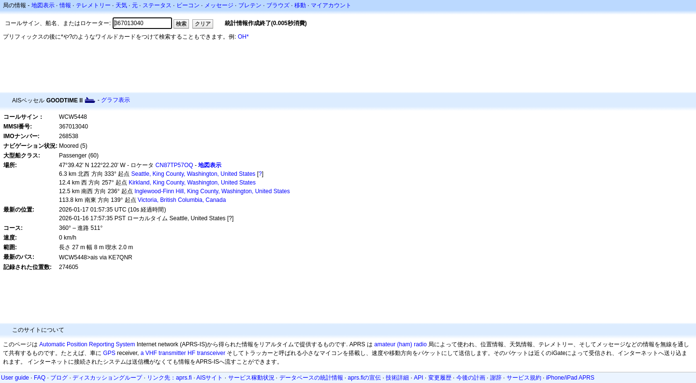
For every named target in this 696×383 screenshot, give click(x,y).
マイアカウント (331, 5)
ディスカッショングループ (107, 377)
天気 (121, 5)
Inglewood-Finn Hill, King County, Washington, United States (212, 191)
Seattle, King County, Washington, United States (193, 173)
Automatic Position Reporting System (87, 344)
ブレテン (249, 5)
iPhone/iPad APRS (570, 377)
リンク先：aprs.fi (169, 377)
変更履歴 (439, 377)
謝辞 (496, 377)
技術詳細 (397, 377)
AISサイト (209, 377)
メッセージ (218, 5)
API (418, 377)
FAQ (39, 377)
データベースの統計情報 (311, 377)
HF (191, 353)
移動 (300, 5)
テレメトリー (93, 5)
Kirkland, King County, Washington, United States (192, 182)
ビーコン (188, 5)
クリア (203, 24)
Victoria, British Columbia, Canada (182, 200)
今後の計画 (470, 377)
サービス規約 (524, 377)
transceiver (211, 353)
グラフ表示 (115, 100)
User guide (15, 377)
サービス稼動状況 (251, 377)
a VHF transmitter (163, 353)
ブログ (59, 377)
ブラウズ (278, 5)
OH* (243, 36)
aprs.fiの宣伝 (364, 377)
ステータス (157, 5)
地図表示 (43, 5)
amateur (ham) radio (400, 344)
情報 (65, 5)
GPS (109, 353)
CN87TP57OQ (174, 165)
